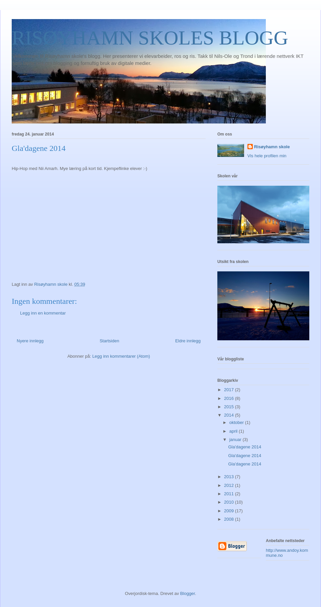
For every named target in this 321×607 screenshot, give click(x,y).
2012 (229, 485)
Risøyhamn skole (272, 146)
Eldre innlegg (188, 340)
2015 (229, 406)
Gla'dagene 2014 (244, 446)
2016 (229, 398)
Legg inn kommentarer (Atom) (121, 356)
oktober (237, 422)
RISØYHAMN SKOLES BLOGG (150, 38)
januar (236, 439)
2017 (229, 389)
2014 (229, 415)
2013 (229, 476)
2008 (229, 519)
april (234, 431)
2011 (229, 493)
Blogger (187, 593)
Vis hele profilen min (267, 155)
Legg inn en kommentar (43, 313)
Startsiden (109, 340)
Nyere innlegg (30, 340)
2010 (229, 502)
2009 (229, 510)
